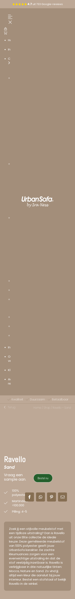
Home (37, 408)
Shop (47, 408)
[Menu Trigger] (9, 19)
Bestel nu (43, 478)
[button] (9, 407)
